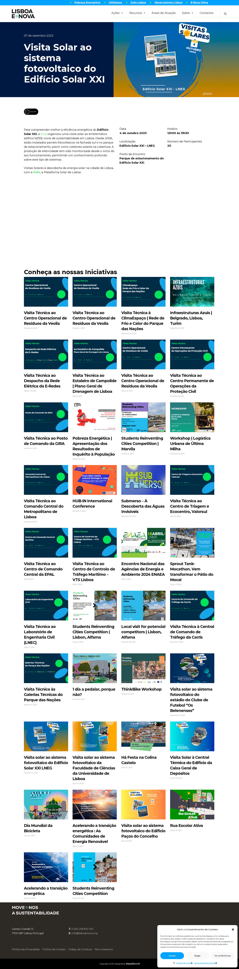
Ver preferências (222, 955)
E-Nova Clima (199, 2)
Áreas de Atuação (164, 13)
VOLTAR (30, 111)
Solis (44, 134)
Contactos (207, 13)
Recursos (137, 13)
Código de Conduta (80, 949)
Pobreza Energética (87, 2)
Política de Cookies (184, 963)
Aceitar (172, 955)
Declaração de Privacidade (205, 963)
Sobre (188, 13)
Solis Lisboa (138, 2)
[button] (232, 929)
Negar (197, 955)
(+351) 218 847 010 (82, 929)
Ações (117, 13)
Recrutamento (104, 949)
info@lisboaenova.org (84, 933)
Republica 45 (133, 964)
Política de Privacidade (26, 949)
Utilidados (115, 2)
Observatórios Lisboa (168, 2)
